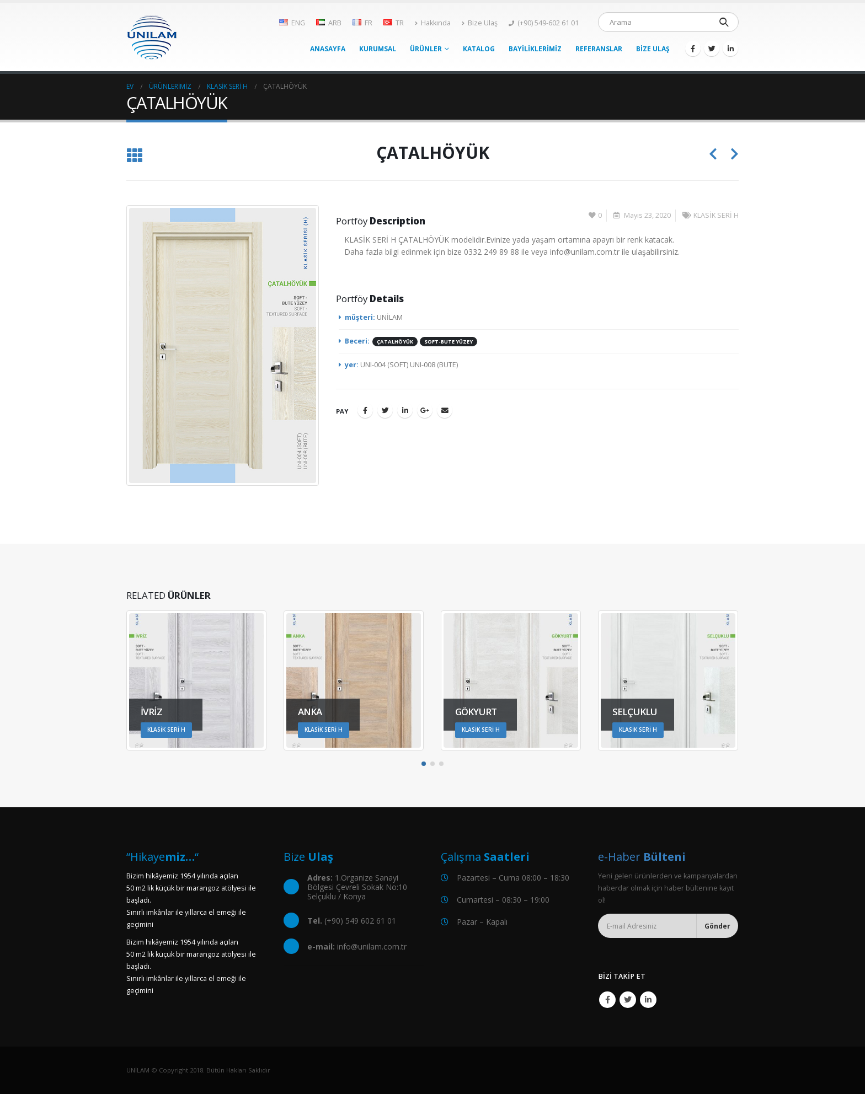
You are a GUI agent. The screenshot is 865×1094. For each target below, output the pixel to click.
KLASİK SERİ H (716, 215)
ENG (292, 23)
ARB (328, 23)
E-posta (444, 410)
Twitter (385, 410)
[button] (423, 764)
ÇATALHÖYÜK (395, 341)
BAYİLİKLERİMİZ (535, 48)
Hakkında (433, 23)
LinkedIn (405, 410)
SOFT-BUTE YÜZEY (448, 341)
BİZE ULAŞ (653, 48)
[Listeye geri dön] (134, 156)
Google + (424, 410)
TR (393, 23)
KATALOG (479, 48)
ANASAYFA (327, 48)
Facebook (365, 410)
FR (362, 23)
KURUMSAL (377, 48)
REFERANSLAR (598, 48)
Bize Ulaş (480, 23)
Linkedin (648, 999)
